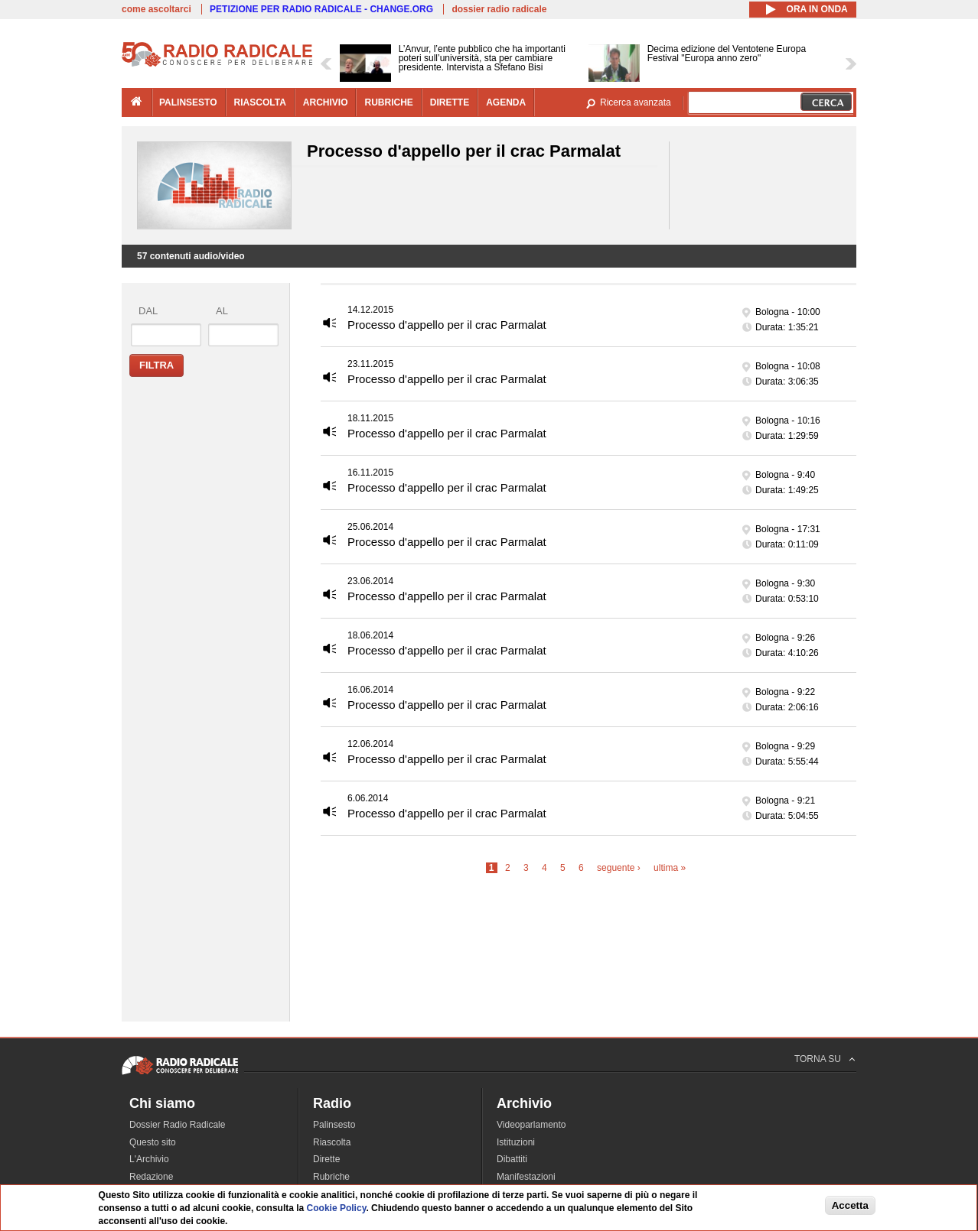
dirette (449, 102)
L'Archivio (149, 1159)
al (222, 311)
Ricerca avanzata (635, 102)
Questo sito (152, 1142)
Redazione (151, 1176)
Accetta (850, 1205)
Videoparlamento (531, 1124)
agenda (506, 102)
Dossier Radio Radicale (177, 1124)
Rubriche (331, 1176)
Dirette (326, 1159)
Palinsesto (334, 1124)
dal (148, 311)
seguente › (619, 867)
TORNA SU (817, 1059)
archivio (325, 102)
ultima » (670, 867)
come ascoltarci (156, 9)
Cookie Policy (337, 1208)
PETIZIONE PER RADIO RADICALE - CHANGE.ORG (321, 9)
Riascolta (331, 1142)
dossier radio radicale (499, 9)
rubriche (388, 102)
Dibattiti (512, 1159)
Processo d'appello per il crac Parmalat (446, 324)
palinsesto (188, 102)
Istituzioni (516, 1142)
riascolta (260, 102)
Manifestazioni (526, 1176)
